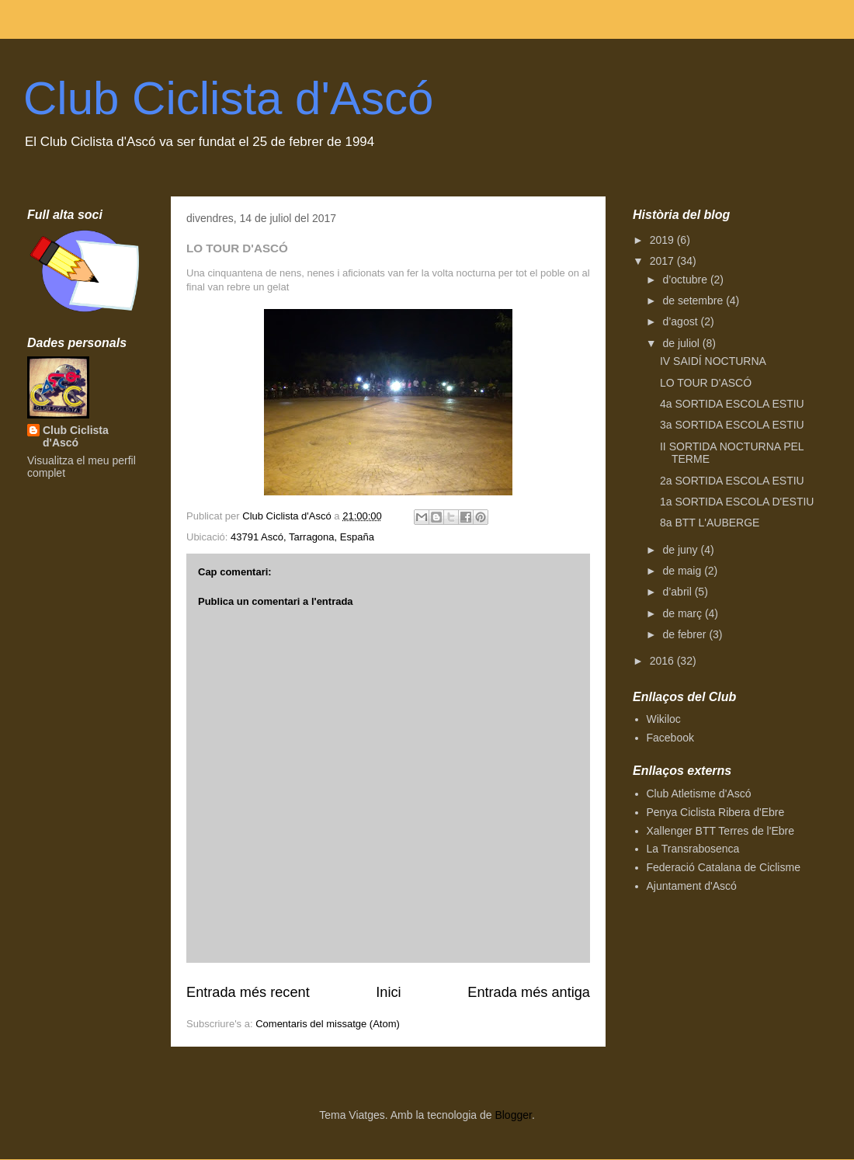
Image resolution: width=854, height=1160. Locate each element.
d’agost (681, 321)
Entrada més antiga (528, 992)
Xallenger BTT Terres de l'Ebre (720, 831)
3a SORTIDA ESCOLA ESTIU (732, 425)
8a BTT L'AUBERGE (709, 522)
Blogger (513, 1115)
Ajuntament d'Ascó (692, 886)
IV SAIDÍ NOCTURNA (713, 361)
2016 (663, 661)
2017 (663, 261)
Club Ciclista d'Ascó (228, 98)
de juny (681, 550)
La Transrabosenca (693, 848)
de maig (683, 570)
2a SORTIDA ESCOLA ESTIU (732, 480)
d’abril (678, 591)
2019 (663, 240)
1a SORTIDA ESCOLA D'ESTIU (737, 501)
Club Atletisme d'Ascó (699, 793)
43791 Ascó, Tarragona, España (302, 537)
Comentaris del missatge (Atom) (327, 1024)
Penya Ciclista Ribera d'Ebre (716, 812)
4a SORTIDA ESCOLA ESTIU (732, 404)
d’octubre (686, 279)
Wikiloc (664, 719)
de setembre (694, 300)
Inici (388, 992)
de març (683, 613)
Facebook (670, 737)
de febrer (685, 634)
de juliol (682, 343)
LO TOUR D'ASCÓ (706, 383)
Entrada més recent (248, 992)
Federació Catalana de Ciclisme (723, 867)
